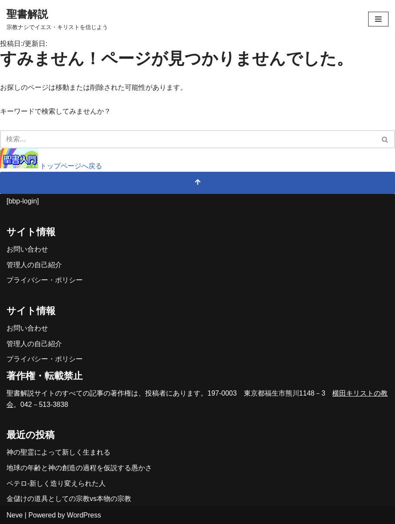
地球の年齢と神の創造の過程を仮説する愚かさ (79, 468)
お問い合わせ (27, 249)
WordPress (84, 515)
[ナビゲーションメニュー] (378, 19)
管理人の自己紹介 (34, 265)
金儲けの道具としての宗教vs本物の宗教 (68, 498)
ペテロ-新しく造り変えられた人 (56, 483)
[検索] (188, 139)
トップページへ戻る (51, 166)
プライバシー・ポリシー (44, 280)
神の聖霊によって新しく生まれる (58, 452)
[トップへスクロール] (197, 183)
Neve (14, 515)
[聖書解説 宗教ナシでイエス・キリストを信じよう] (57, 19)
